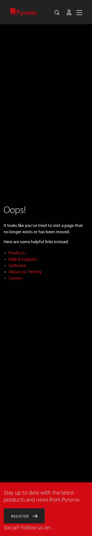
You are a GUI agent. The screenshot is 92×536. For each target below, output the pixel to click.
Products (17, 253)
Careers (15, 278)
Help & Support (23, 259)
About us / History (25, 272)
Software (17, 265)
